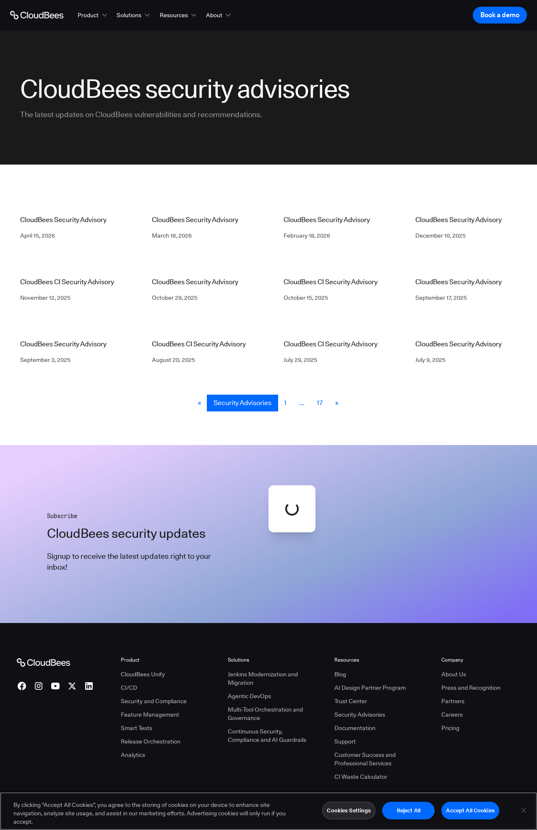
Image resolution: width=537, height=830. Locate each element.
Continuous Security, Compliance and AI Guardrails (267, 735)
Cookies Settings (349, 815)
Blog (340, 674)
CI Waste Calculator (360, 776)
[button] (93, 15)
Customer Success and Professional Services (365, 759)
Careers (452, 714)
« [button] (199, 403)
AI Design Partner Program (370, 687)
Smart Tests (136, 728)
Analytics (133, 754)
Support (345, 741)
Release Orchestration (150, 741)
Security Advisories (242, 403)
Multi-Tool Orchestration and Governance (265, 713)
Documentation (354, 728)
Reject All (408, 815)
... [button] (301, 403)
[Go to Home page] (36, 15)
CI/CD (129, 687)
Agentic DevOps (249, 696)
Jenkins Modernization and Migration (263, 678)
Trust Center (350, 701)
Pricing (450, 728)
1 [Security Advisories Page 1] (285, 403)
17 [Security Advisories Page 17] (320, 403)
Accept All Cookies (470, 815)
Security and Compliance (154, 701)
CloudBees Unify (143, 674)
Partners (452, 701)
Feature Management (150, 714)
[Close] (523, 815)
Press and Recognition (471, 687)
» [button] (336, 403)
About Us (453, 674)
